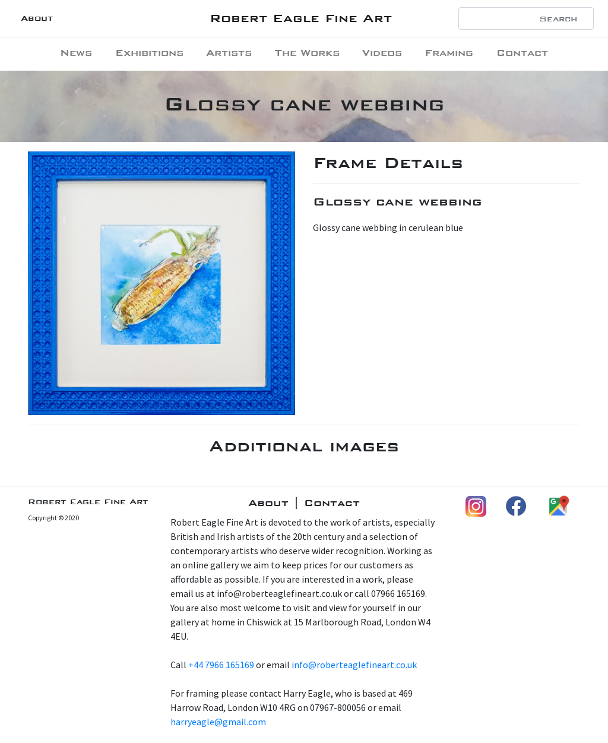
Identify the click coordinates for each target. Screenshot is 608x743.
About (37, 18)
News (76, 52)
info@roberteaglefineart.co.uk (354, 665)
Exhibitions (149, 52)
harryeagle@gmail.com (218, 722)
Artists (229, 52)
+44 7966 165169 (221, 665)
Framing (449, 52)
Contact (522, 52)
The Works (307, 52)
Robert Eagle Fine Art (301, 18)
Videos (382, 52)
